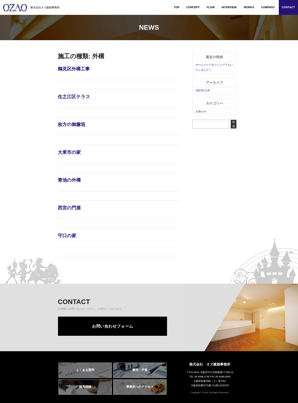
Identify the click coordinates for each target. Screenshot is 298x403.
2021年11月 (203, 90)
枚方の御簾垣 (71, 124)
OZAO (206, 392)
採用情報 (85, 386)
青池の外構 (69, 180)
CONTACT (288, 7)
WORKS (249, 7)
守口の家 (67, 235)
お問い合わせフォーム (112, 326)
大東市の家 (69, 152)
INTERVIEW (229, 7)
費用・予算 (139, 370)
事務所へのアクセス (140, 386)
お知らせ (201, 111)
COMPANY (268, 7)
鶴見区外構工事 (74, 68)
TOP (176, 7)
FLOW (211, 7)
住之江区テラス (74, 96)
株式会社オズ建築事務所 (31, 7)
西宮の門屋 (69, 207)
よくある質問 (85, 370)
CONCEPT (193, 7)
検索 (233, 124)
